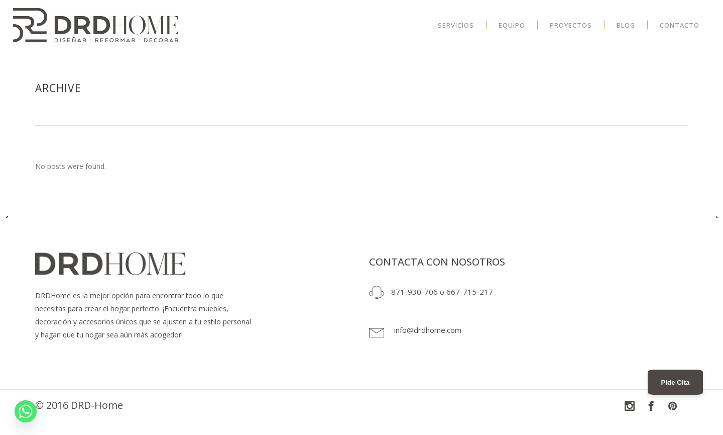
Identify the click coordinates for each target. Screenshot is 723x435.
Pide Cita (675, 382)
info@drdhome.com (427, 330)
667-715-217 (469, 292)
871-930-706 (414, 292)
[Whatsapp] (26, 411)
